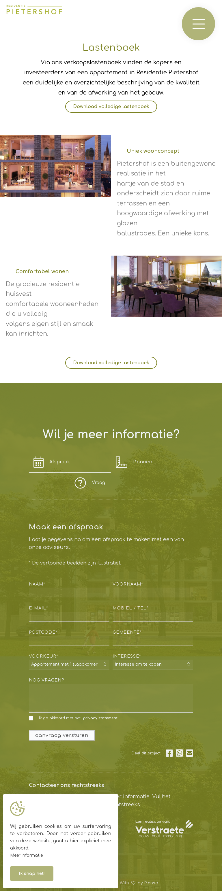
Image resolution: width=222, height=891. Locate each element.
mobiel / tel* (130, 608)
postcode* (43, 632)
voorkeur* (43, 656)
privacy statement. (100, 718)
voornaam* (128, 584)
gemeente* (127, 632)
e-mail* (38, 608)
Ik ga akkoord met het (73, 718)
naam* (37, 584)
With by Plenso (139, 883)
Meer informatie (26, 855)
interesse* (127, 656)
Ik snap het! (32, 873)
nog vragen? (46, 680)
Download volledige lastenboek (111, 106)
